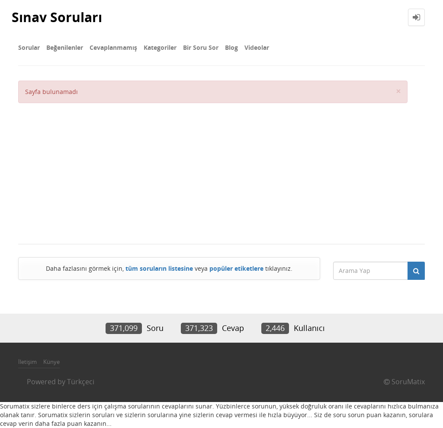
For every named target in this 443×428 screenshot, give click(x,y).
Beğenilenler (64, 47)
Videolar (256, 47)
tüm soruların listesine (159, 268)
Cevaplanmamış (113, 47)
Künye (51, 362)
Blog (231, 47)
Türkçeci (80, 381)
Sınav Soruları (57, 17)
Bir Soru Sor (200, 47)
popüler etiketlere (236, 268)
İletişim (27, 362)
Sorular (29, 47)
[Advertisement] (213, 168)
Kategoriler (160, 47)
